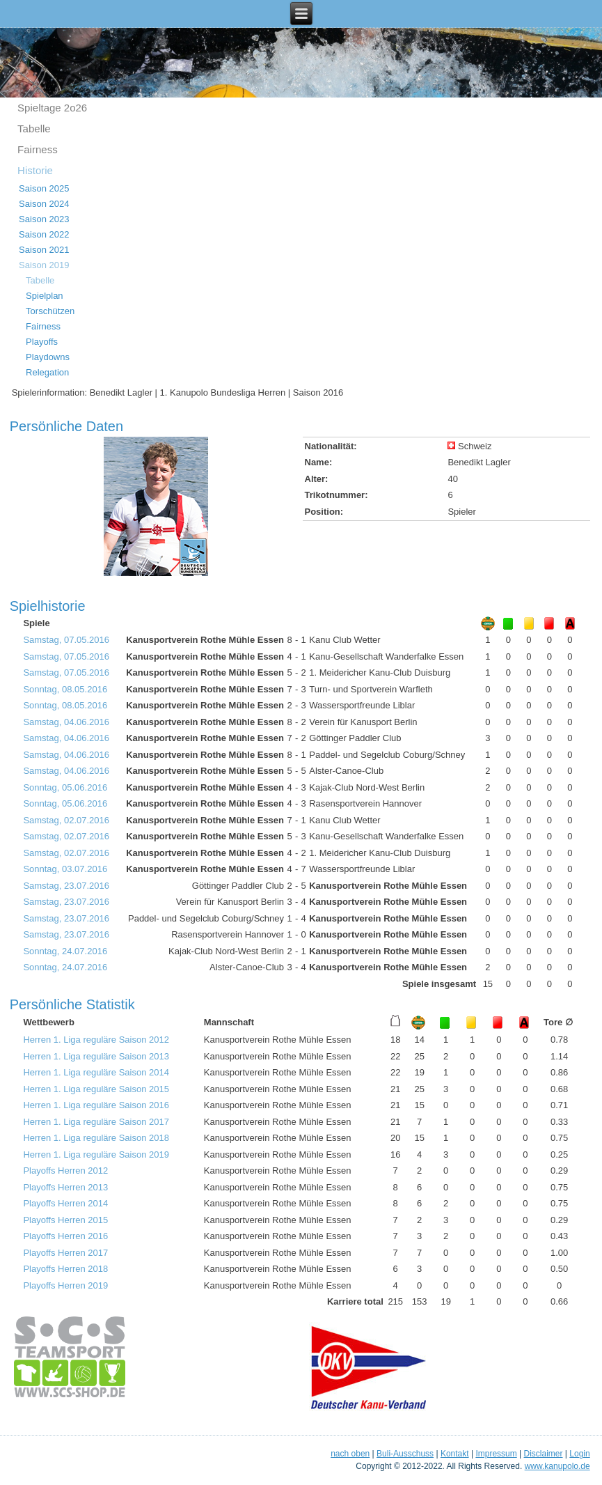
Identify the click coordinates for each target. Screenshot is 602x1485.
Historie (35, 170)
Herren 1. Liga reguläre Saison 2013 (96, 1056)
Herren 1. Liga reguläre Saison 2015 (96, 1089)
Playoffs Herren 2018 (65, 1269)
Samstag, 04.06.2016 (66, 722)
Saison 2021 (44, 249)
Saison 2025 (44, 188)
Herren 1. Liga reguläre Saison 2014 (96, 1072)
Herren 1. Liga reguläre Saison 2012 (96, 1039)
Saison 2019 (44, 265)
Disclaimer (543, 1454)
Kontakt (455, 1454)
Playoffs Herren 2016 (65, 1236)
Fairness (37, 149)
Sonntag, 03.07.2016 (65, 869)
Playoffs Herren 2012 (65, 1170)
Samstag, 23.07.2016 (66, 885)
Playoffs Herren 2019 (65, 1285)
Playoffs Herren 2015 (65, 1220)
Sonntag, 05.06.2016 (65, 787)
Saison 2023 (44, 219)
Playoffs (42, 341)
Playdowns (48, 357)
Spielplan (44, 295)
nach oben (350, 1454)
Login (579, 1454)
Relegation (47, 372)
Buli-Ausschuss (405, 1454)
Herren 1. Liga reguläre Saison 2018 (96, 1138)
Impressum (495, 1454)
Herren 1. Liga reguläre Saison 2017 (96, 1122)
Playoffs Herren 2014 (65, 1203)
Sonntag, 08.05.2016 (65, 689)
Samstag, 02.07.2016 (66, 820)
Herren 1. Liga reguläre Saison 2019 (96, 1154)
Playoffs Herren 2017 (65, 1252)
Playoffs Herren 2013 (65, 1187)
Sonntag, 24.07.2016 (65, 951)
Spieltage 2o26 (52, 108)
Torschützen (50, 311)
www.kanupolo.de (557, 1466)
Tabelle (34, 128)
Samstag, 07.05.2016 (66, 640)
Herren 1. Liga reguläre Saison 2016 (96, 1105)
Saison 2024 (44, 204)
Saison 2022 (44, 234)
